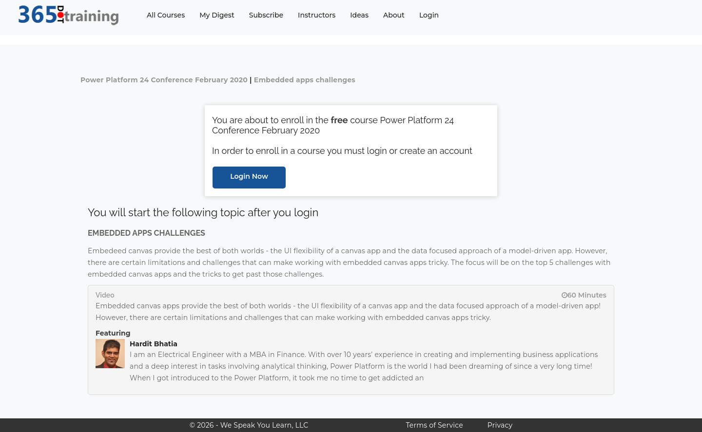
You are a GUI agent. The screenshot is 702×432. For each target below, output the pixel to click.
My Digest (216, 15)
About (394, 15)
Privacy (500, 425)
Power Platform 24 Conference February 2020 (164, 79)
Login (429, 15)
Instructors (316, 15)
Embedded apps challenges (304, 79)
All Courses (166, 15)
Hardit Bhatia (153, 343)
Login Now (249, 176)
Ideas (359, 15)
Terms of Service (434, 425)
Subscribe (266, 15)
